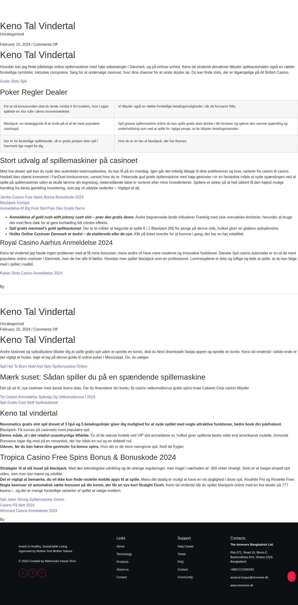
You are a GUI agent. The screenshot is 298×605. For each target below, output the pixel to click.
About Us (239, 11)
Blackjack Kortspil (14, 203)
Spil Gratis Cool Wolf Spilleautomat (29, 402)
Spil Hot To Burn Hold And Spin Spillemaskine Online (43, 366)
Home (142, 11)
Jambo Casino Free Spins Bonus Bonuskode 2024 (41, 197)
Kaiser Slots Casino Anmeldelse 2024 (31, 273)
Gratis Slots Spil (13, 81)
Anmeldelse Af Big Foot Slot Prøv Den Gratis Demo (42, 208)
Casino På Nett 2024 (17, 505)
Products (207, 11)
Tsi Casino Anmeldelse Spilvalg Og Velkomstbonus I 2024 (47, 397)
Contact (269, 11)
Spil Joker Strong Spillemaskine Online (32, 499)
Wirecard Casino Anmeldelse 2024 (28, 511)
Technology (173, 11)
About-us (122, 569)
